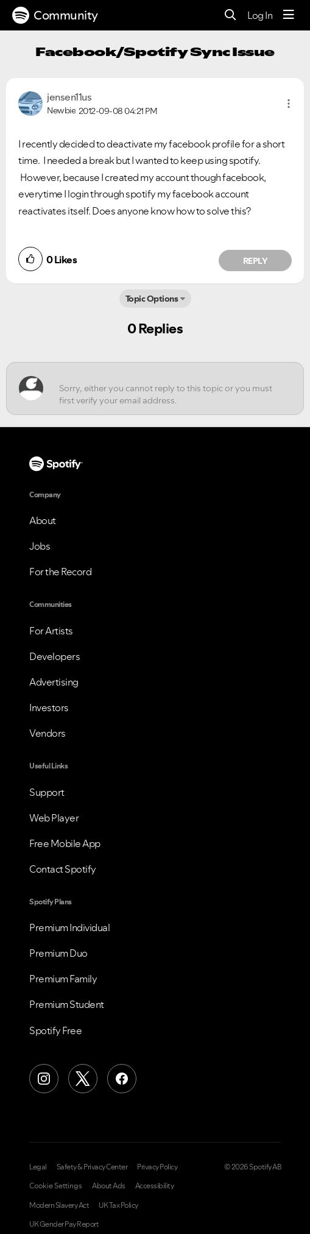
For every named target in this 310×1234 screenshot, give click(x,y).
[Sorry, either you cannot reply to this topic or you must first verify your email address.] (166, 388)
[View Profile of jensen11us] (69, 97)
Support (47, 792)
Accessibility (154, 1186)
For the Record (60, 571)
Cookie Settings (55, 1186)
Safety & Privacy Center (92, 1167)
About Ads (108, 1186)
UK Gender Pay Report (64, 1224)
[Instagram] (43, 1078)
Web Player (54, 817)
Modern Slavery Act (59, 1205)
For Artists (51, 630)
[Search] (230, 16)
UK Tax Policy (118, 1205)
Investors (49, 707)
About (42, 520)
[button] (289, 103)
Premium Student (66, 1004)
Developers (54, 656)
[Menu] (289, 15)
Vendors (47, 733)
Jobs (39, 546)
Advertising (54, 682)
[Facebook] (121, 1078)
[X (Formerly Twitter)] (82, 1078)
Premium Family (63, 978)
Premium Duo (58, 953)
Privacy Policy (157, 1167)
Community (55, 15)
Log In (259, 15)
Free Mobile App (64, 843)
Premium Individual (69, 927)
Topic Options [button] (151, 299)
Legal (38, 1167)
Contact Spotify (62, 869)
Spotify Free (55, 1030)
